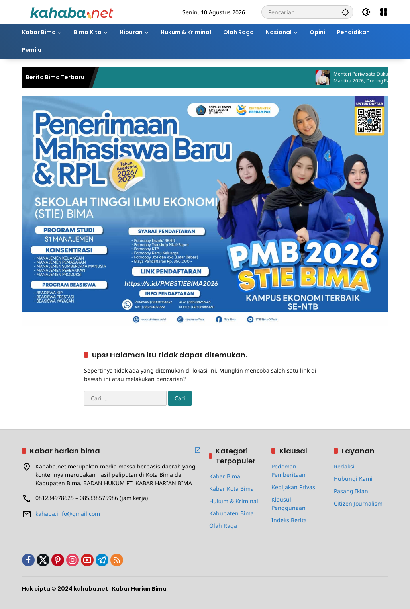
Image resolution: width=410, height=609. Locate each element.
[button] (345, 12)
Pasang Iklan (351, 491)
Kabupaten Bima (231, 513)
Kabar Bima (224, 476)
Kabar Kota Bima (231, 488)
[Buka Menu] (383, 12)
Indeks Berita (289, 520)
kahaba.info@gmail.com (67, 513)
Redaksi (344, 466)
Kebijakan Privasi (294, 487)
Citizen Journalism (358, 503)
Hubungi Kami (353, 478)
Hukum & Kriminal (233, 501)
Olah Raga (223, 525)
